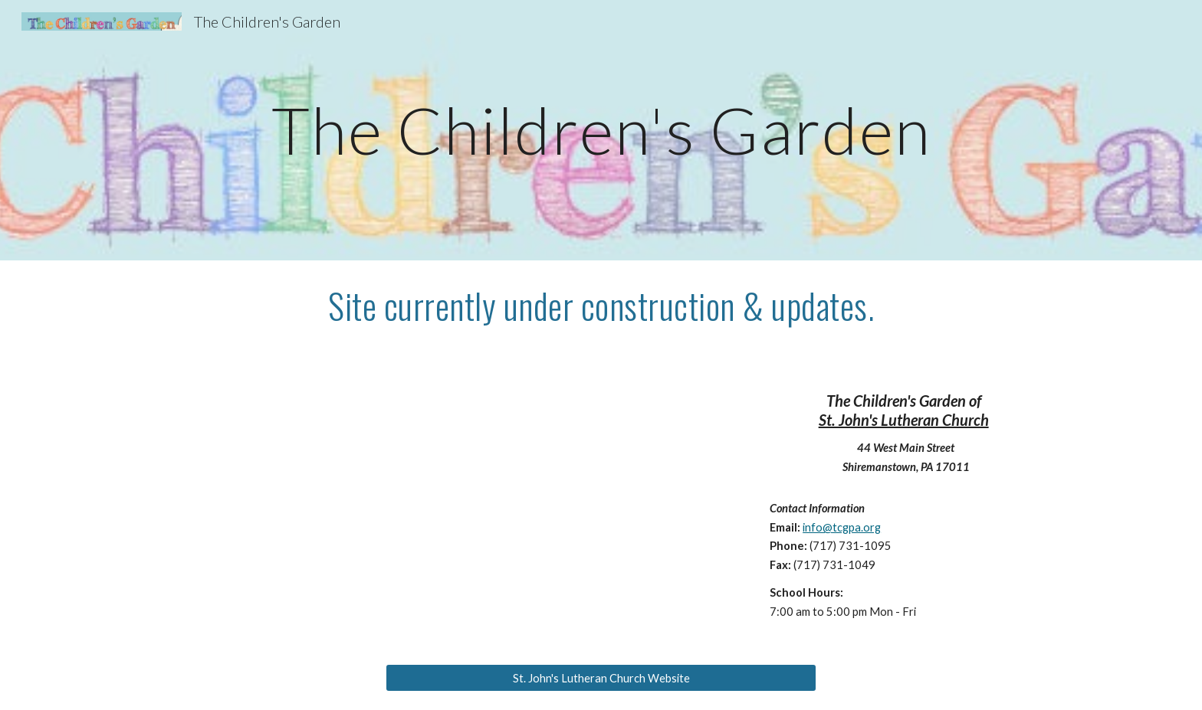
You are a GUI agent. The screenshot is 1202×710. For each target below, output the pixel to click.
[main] (601, 130)
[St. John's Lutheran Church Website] (601, 677)
